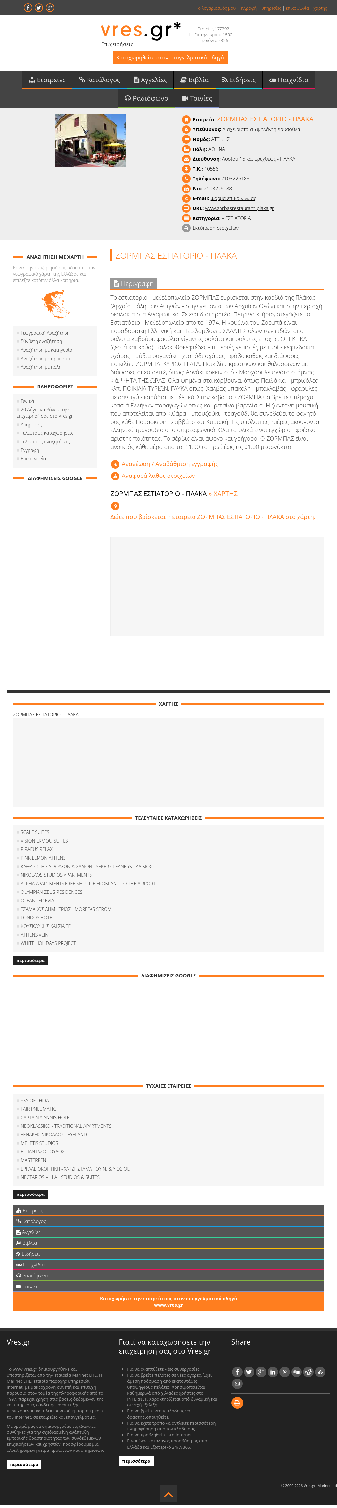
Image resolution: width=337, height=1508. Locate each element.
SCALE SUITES (35, 835)
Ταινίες (197, 100)
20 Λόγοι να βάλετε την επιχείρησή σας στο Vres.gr (55, 415)
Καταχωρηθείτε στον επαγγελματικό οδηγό (170, 58)
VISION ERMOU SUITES (44, 844)
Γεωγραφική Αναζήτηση (45, 336)
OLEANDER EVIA (37, 903)
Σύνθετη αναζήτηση (41, 344)
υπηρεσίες (271, 8)
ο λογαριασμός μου (217, 8)
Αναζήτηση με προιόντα (45, 361)
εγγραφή (248, 8)
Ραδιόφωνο (146, 100)
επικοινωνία (297, 8)
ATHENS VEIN (34, 938)
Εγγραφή (30, 453)
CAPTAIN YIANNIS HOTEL (46, 1120)
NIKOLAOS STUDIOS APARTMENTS (56, 878)
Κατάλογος (99, 81)
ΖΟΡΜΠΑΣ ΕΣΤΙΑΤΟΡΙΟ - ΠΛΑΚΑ (46, 717)
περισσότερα (30, 963)
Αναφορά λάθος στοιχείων (158, 478)
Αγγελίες (150, 81)
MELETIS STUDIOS (39, 1146)
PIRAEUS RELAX (37, 852)
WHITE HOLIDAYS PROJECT (48, 946)
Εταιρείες (47, 81)
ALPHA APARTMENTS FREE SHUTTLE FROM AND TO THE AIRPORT (88, 886)
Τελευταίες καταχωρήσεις (47, 436)
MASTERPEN (33, 1163)
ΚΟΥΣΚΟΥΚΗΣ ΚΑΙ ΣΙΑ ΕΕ (46, 929)
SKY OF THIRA (35, 1103)
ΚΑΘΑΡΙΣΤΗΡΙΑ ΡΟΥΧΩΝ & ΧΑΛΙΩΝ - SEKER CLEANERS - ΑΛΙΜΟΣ (86, 869)
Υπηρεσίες (31, 427)
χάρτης (320, 8)
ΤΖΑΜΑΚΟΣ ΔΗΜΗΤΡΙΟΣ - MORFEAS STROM (66, 912)
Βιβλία (194, 81)
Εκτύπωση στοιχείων (216, 230)
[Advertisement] (217, 590)
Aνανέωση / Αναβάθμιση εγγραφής (170, 467)
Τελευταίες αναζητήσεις (45, 444)
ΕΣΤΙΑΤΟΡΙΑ (238, 221)
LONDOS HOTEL (38, 920)
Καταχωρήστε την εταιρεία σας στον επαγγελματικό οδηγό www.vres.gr (168, 1304)
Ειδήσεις (239, 81)
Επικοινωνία (33, 461)
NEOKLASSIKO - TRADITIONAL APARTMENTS (66, 1129)
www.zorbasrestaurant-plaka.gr (239, 211)
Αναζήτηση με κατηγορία (46, 353)
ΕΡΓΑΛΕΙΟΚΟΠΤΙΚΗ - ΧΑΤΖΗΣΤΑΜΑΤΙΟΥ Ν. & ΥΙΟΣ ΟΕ (75, 1172)
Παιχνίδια (288, 81)
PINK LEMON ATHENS (43, 861)
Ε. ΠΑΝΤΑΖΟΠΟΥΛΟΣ (42, 1154)
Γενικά (27, 404)
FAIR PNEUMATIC (38, 1112)
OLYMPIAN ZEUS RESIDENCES (51, 895)
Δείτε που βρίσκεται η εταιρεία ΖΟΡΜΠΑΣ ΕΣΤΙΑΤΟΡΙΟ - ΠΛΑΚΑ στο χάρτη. (212, 520)
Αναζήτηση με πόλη (41, 370)
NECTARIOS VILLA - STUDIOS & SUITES (60, 1180)
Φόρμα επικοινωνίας (233, 201)
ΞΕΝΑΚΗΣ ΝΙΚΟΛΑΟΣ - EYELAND (54, 1137)
